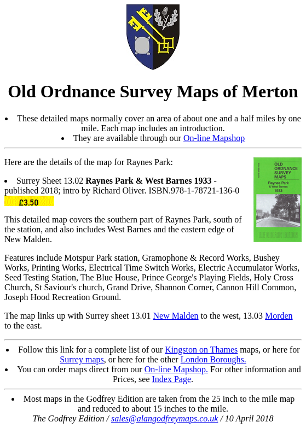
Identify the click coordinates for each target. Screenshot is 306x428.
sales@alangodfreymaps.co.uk (164, 418)
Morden (279, 315)
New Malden (176, 315)
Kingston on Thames (201, 349)
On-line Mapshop (214, 138)
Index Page (172, 379)
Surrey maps (81, 359)
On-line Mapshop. (176, 369)
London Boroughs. (213, 359)
